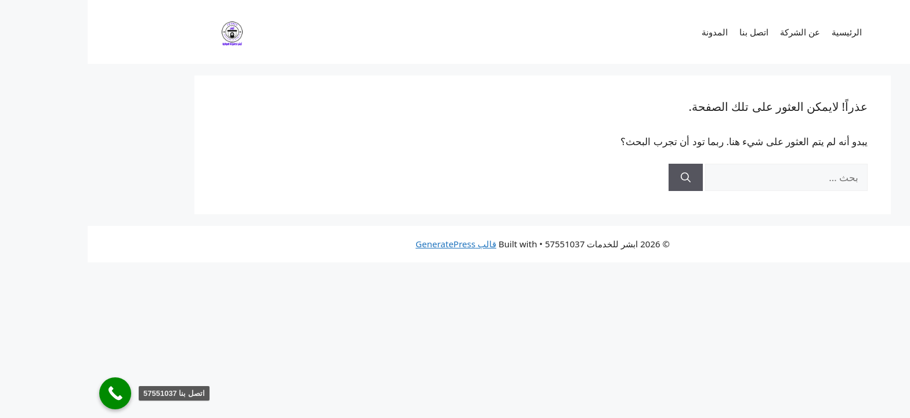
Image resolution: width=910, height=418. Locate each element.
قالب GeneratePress (368, 244)
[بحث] (598, 178)
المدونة (627, 32)
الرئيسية (759, 32)
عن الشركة (712, 32)
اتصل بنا (666, 32)
